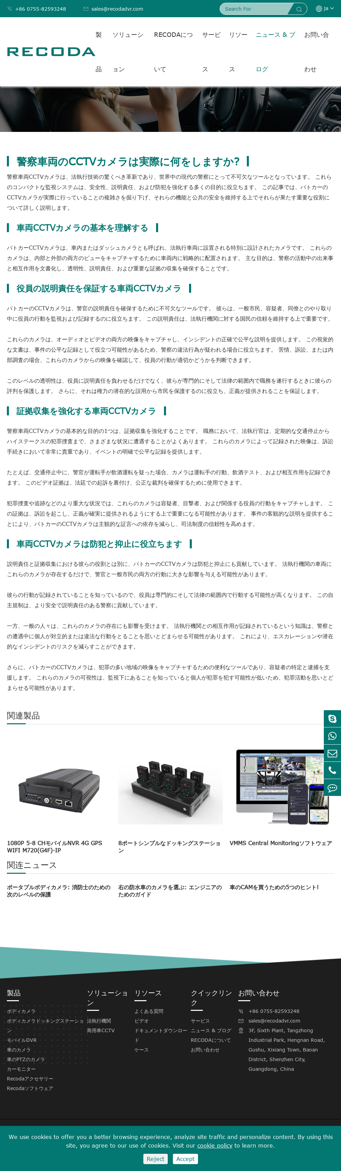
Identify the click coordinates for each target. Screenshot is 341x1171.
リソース (238, 52)
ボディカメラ (21, 1011)
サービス (211, 52)
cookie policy (214, 1145)
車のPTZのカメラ (26, 1059)
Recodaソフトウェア (30, 1088)
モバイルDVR (22, 1040)
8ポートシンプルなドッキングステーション (169, 846)
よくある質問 (148, 1011)
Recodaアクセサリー (30, 1078)
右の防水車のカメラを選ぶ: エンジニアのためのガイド (170, 891)
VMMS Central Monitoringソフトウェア (281, 843)
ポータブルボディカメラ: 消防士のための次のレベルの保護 (58, 891)
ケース (141, 1050)
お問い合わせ (316, 52)
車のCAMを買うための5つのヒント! (274, 887)
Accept (185, 1159)
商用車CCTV (101, 1030)
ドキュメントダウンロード (160, 1035)
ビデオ (141, 1021)
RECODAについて (173, 52)
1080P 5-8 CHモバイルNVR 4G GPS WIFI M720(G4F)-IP (54, 846)
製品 (99, 52)
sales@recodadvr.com (113, 9)
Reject (155, 1159)
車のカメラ (19, 1050)
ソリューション (127, 52)
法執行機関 (99, 1021)
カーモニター (21, 1069)
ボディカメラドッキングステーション (45, 1025)
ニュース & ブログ (275, 52)
